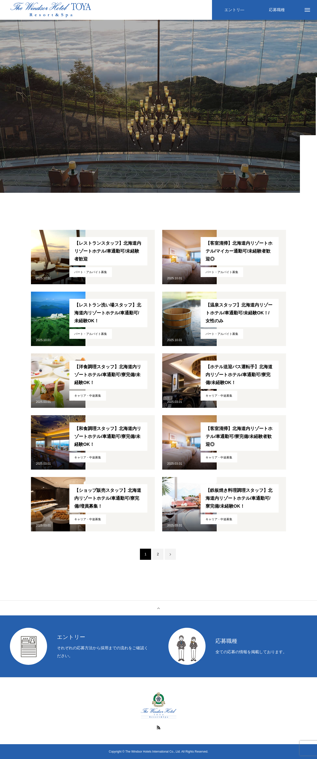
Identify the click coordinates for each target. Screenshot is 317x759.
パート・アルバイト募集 (90, 272)
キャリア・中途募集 (87, 395)
